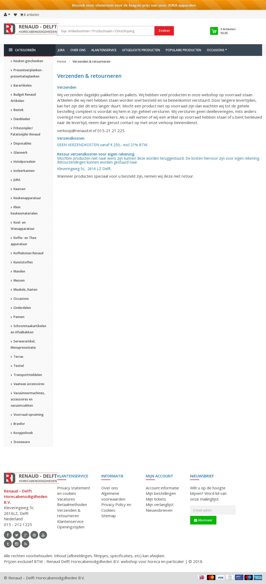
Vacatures (66, 499)
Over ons (78, 50)
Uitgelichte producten (141, 50)
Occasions (20, 298)
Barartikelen (21, 85)
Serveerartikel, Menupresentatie (23, 344)
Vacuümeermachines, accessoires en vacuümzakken (28, 399)
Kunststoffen (22, 262)
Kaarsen (18, 189)
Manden (18, 271)
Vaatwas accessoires (27, 384)
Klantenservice (103, 50)
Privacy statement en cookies (73, 490)
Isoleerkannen (23, 170)
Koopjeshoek (22, 433)
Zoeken (164, 30)
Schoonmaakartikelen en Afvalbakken (28, 329)
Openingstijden (70, 526)
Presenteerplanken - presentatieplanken (27, 73)
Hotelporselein (23, 161)
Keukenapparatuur (26, 198)
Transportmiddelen (26, 375)
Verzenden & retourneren (91, 61)
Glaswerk (19, 152)
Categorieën (22, 50)
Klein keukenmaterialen (24, 210)
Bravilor (18, 423)
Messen (18, 280)
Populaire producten (183, 50)
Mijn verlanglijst (160, 504)
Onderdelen (21, 308)
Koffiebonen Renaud (27, 253)
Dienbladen (20, 119)
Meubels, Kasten (24, 289)
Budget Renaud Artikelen (23, 97)
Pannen (17, 317)
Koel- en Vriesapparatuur (23, 225)
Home (61, 61)
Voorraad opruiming (27, 414)
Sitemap (108, 515)
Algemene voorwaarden (113, 496)
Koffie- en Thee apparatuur (23, 241)
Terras (17, 356)
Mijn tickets (156, 499)
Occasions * (217, 50)
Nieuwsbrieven (159, 510)
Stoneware (20, 442)
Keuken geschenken (27, 61)
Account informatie (162, 487)
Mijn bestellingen (161, 493)
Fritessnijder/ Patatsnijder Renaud (25, 131)
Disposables (21, 143)
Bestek (17, 110)
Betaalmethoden (72, 504)
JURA (61, 50)
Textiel (17, 366)
